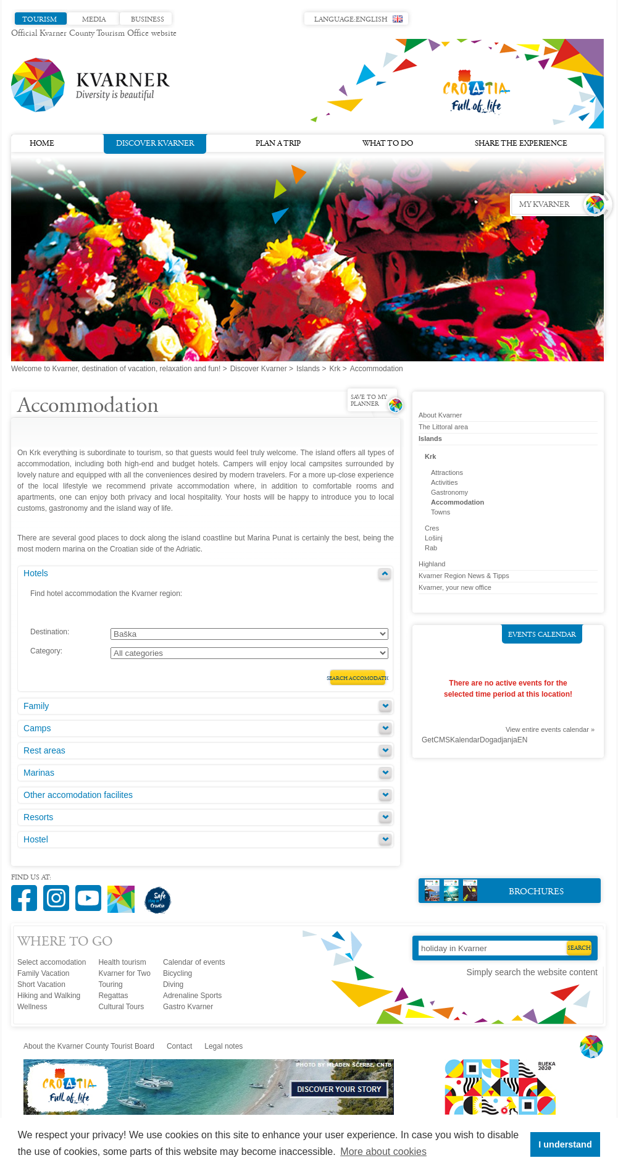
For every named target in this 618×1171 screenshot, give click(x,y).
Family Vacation (43, 973)
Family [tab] (36, 706)
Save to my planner (369, 401)
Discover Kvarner (155, 142)
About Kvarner (440, 415)
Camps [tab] (37, 728)
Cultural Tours (121, 1006)
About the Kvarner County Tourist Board (88, 1046)
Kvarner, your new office (455, 587)
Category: (46, 651)
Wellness (32, 1006)
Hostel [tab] (35, 839)
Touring (110, 984)
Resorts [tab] (38, 817)
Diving (173, 984)
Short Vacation (41, 984)
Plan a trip (278, 143)
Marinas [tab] (38, 773)
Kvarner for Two (124, 973)
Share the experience (521, 143)
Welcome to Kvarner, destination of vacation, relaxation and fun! (115, 368)
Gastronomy (449, 492)
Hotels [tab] (35, 573)
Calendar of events (194, 962)
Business (147, 19)
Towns (440, 512)
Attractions (447, 472)
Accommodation (457, 502)
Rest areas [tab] (44, 750)
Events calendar (542, 635)
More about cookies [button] (383, 1151)
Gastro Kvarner (188, 1006)
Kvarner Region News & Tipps (464, 575)
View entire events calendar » (550, 729)
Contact (179, 1046)
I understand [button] (564, 1144)
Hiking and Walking (48, 995)
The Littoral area (443, 426)
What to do (387, 143)
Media (94, 19)
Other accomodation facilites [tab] (78, 795)
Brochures (494, 890)
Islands (308, 368)
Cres (432, 528)
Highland (432, 564)
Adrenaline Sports (192, 995)
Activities (444, 482)
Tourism (39, 19)
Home (42, 143)
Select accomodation (51, 962)
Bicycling (177, 973)
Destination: (49, 632)
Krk (334, 368)
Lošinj (434, 538)
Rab (431, 548)
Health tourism (122, 962)
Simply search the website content (532, 972)
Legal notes (223, 1046)
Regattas (113, 995)
